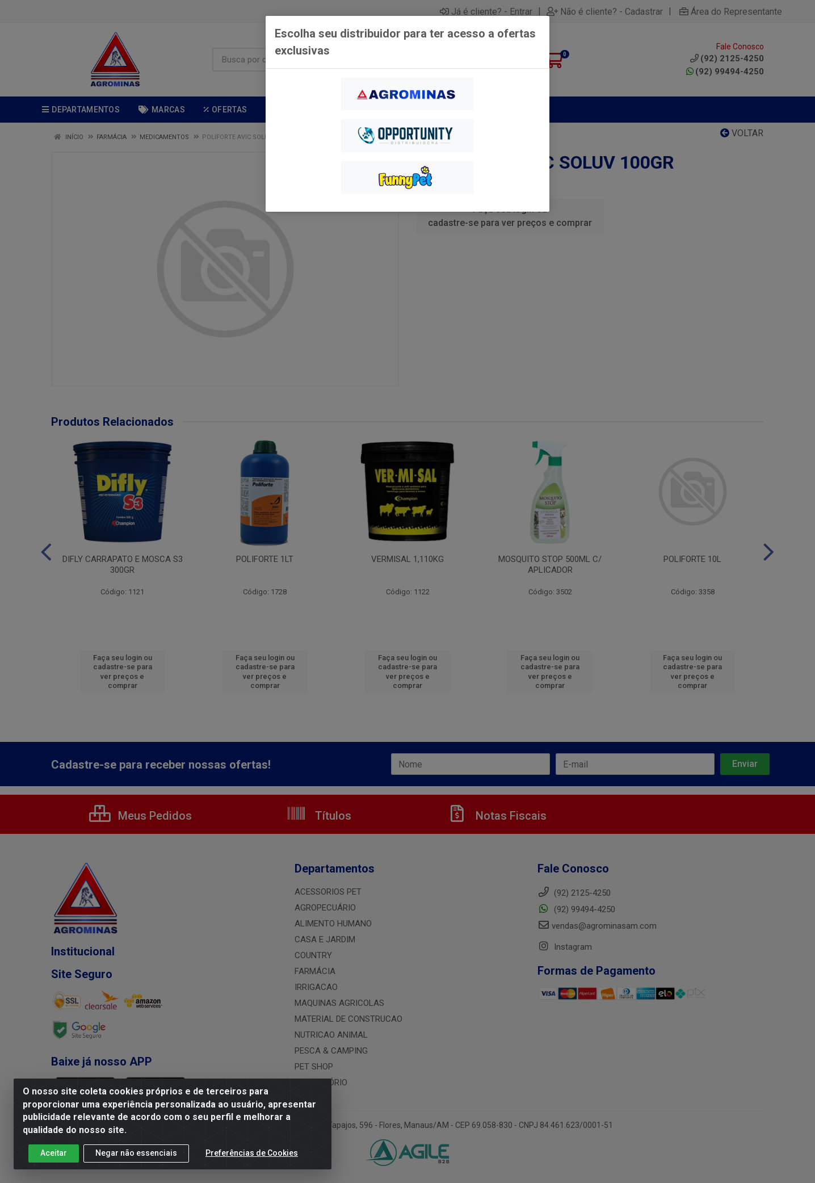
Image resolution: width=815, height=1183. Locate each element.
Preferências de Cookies (251, 1152)
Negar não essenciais (136, 1152)
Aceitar (53, 1152)
